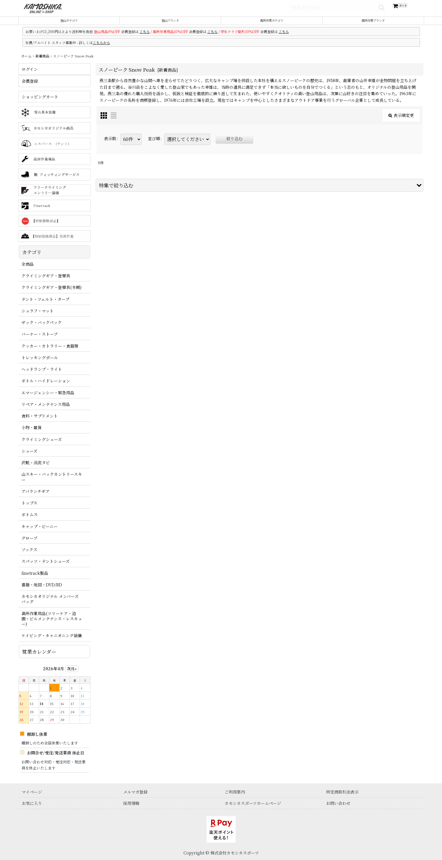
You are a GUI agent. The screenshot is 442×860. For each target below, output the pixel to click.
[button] (259, 191)
